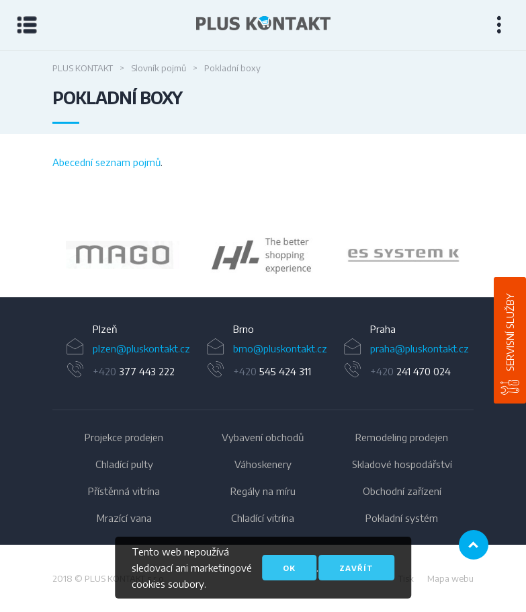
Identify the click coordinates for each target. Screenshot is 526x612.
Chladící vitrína (262, 518)
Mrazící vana (124, 518)
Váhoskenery (263, 464)
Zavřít (356, 568)
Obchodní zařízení (402, 491)
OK (289, 568)
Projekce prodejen (124, 437)
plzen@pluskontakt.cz (141, 348)
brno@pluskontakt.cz (280, 348)
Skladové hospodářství (402, 464)
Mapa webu (450, 578)
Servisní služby (510, 332)
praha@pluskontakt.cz (419, 348)
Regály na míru (263, 491)
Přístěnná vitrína (124, 491)
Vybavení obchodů (263, 437)
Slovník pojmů (158, 68)
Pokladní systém (401, 518)
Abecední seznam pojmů (106, 162)
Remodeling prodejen (401, 437)
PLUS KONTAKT (82, 68)
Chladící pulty (124, 464)
